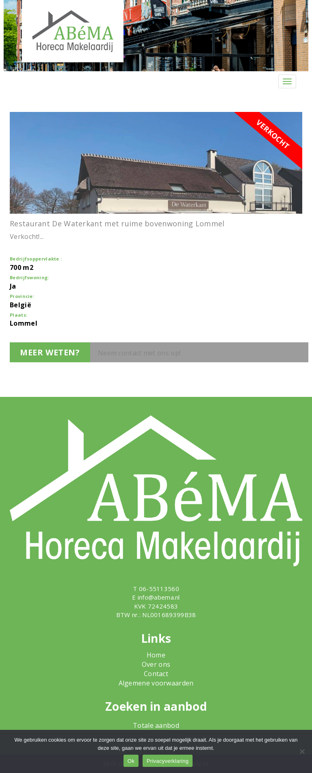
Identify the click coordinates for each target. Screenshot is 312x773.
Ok (131, 761)
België (20, 304)
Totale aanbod (156, 725)
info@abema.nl (159, 597)
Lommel (23, 323)
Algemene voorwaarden (156, 683)
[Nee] (302, 751)
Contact (156, 673)
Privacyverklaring (167, 761)
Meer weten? (50, 352)
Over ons (156, 664)
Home (156, 654)
